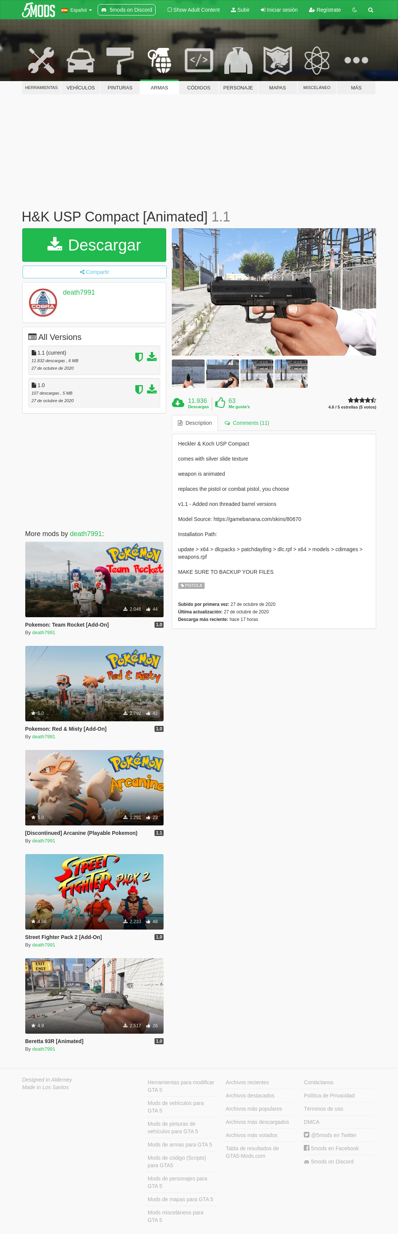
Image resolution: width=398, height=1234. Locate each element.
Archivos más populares (254, 1109)
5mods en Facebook (331, 1148)
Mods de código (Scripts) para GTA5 (177, 1161)
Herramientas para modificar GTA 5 (181, 1086)
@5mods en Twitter (330, 1135)
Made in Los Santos (45, 1087)
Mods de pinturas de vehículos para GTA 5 (173, 1127)
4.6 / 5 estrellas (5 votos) (352, 407)
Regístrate (325, 10)
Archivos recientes (247, 1082)
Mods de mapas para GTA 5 (180, 1199)
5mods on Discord (329, 1162)
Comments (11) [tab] (247, 423)
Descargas (198, 406)
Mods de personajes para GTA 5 (177, 1182)
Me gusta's (239, 406)
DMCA (311, 1122)
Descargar (94, 245)
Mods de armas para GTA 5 (180, 1145)
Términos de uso (323, 1109)
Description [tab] (195, 423)
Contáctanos (319, 1082)
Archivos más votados (251, 1135)
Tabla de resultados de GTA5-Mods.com (252, 1152)
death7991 (79, 292)
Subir (240, 10)
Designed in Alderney (47, 1080)
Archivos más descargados (257, 1122)
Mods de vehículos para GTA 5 (176, 1107)
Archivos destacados (250, 1096)
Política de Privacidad (329, 1096)
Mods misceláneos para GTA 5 (176, 1216)
